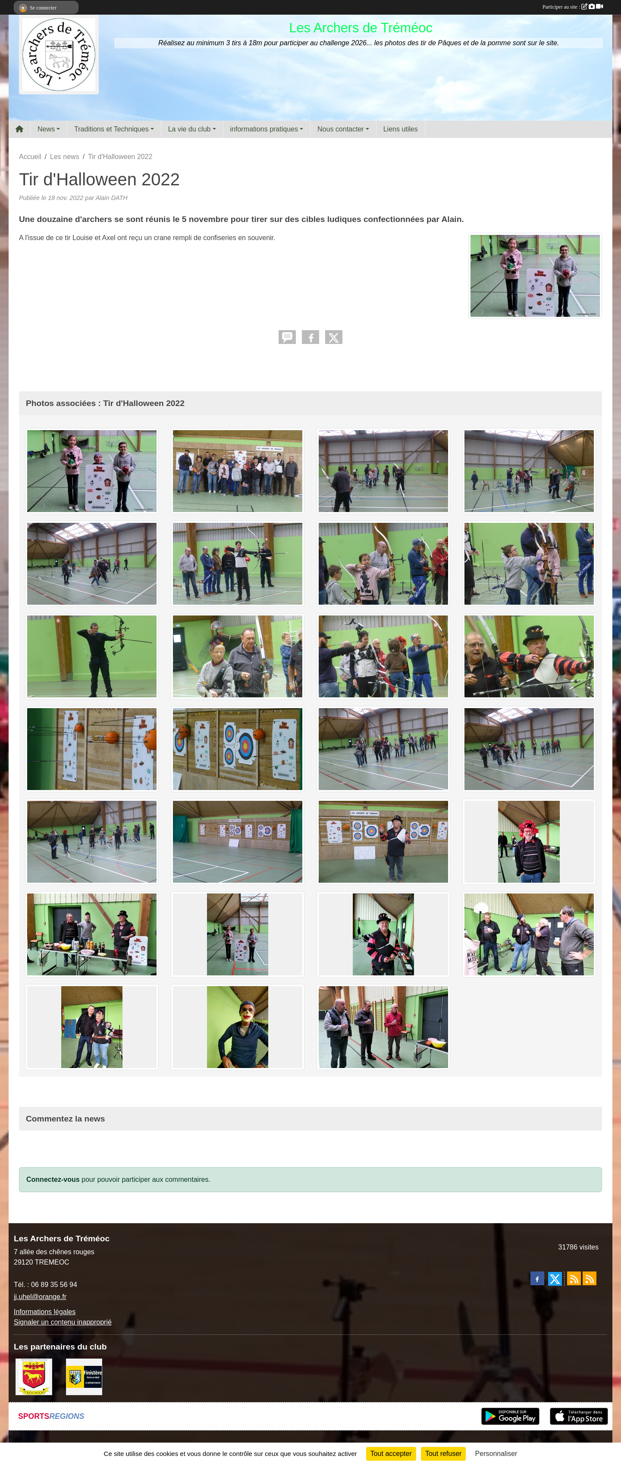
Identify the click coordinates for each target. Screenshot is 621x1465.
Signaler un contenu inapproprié (63, 1322)
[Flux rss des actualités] (574, 1278)
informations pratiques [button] (264, 129)
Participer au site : (573, 7)
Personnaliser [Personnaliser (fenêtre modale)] (496, 1453)
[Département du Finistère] (84, 1376)
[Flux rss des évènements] (589, 1278)
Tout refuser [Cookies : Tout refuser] (443, 1453)
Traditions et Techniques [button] (111, 129)
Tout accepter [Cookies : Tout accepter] (391, 1453)
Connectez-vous (53, 1179)
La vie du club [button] (189, 129)
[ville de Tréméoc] (34, 1376)
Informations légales (44, 1311)
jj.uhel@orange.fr (40, 1296)
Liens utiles (400, 129)
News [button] (46, 129)
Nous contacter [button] (340, 129)
